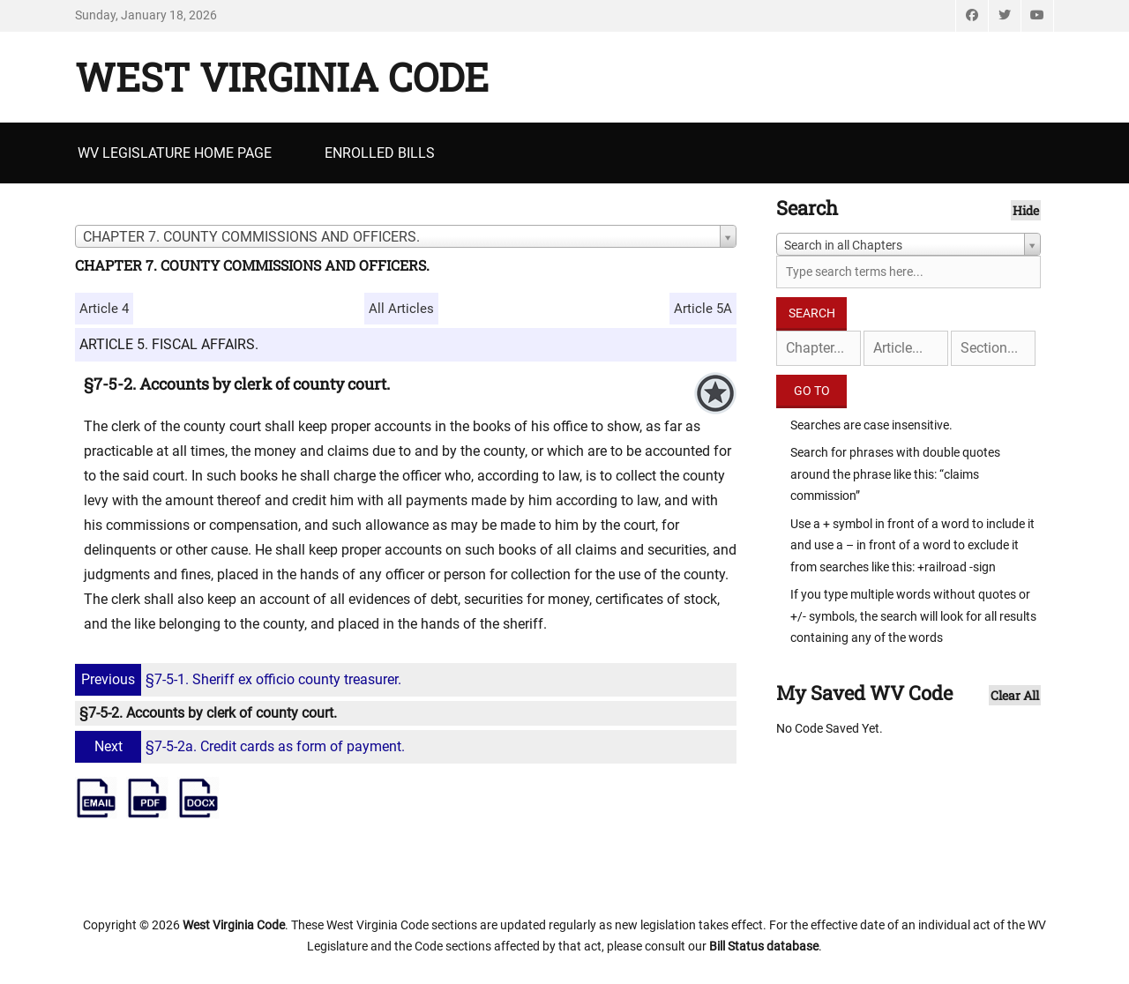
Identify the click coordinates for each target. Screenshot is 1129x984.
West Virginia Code (282, 76)
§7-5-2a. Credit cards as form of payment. (242, 746)
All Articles (401, 309)
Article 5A (703, 309)
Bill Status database (764, 946)
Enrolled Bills (380, 153)
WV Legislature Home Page (175, 153)
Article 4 (104, 309)
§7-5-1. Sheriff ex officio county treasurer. (240, 679)
